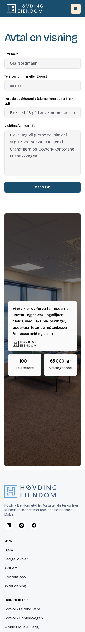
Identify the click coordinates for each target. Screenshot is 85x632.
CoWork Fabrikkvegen (23, 618)
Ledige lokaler (16, 559)
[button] (76, 9)
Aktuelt (10, 568)
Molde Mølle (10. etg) (21, 627)
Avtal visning (15, 586)
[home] (23, 8)
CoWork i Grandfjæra (22, 609)
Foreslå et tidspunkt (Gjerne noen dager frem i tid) (39, 101)
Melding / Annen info (20, 126)
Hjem (8, 550)
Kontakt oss (15, 577)
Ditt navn (11, 54)
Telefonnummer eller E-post (25, 76)
